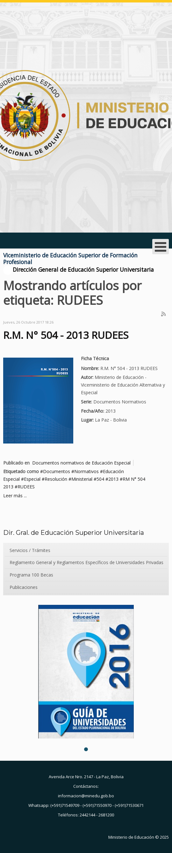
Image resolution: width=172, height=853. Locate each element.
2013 (113, 479)
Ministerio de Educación (131, 837)
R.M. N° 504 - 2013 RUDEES (66, 335)
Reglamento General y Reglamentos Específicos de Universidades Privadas (86, 562)
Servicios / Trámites (30, 550)
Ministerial (81, 479)
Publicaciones (24, 587)
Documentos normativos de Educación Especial (81, 463)
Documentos (56, 471)
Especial (32, 479)
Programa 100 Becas (31, 575)
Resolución (56, 479)
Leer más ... (15, 496)
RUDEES (26, 487)
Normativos (86, 471)
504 (100, 479)
